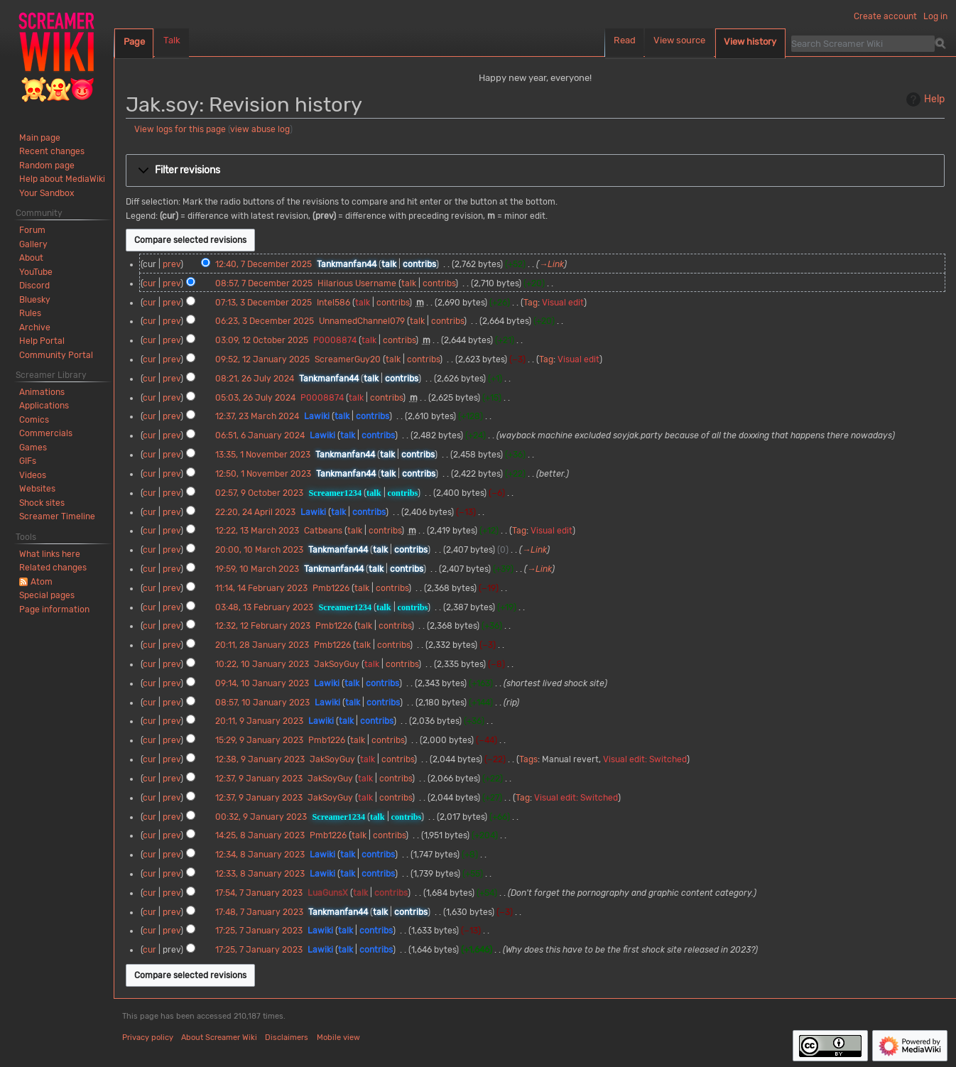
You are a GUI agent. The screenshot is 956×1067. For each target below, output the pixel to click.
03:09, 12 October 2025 (261, 340)
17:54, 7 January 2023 (259, 893)
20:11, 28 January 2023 (262, 645)
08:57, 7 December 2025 (264, 283)
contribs (419, 264)
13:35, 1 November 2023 (262, 455)
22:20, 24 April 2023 (255, 512)
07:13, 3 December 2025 (263, 303)
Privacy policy (147, 1037)
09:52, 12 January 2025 (262, 359)
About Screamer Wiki (219, 1037)
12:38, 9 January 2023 (260, 759)
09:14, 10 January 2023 (262, 683)
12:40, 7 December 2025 (263, 264)
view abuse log (260, 129)
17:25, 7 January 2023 (259, 931)
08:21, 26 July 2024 (254, 379)
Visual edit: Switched (645, 759)
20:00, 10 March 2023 (259, 550)
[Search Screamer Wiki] (863, 43)
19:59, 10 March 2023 (257, 569)
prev (171, 264)
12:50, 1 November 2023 (263, 474)
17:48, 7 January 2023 (259, 912)
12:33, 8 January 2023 (260, 874)
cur (149, 283)
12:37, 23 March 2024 (257, 416)
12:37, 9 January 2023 (259, 779)
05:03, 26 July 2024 (255, 398)
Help (924, 99)
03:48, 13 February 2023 (264, 607)
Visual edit (563, 303)
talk (388, 264)
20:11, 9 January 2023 (259, 721)
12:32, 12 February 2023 (262, 626)
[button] (535, 170)
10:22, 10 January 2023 (262, 664)
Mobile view (338, 1037)
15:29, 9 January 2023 (259, 740)
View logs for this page (180, 129)
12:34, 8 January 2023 (260, 855)
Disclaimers (286, 1037)
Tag (530, 303)
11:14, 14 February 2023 (261, 588)
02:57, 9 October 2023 (259, 493)
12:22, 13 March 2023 (257, 531)
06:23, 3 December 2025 (264, 321)
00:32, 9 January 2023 (261, 817)
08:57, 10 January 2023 (262, 703)
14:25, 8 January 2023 (260, 835)
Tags (528, 759)
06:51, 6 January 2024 (260, 435)
